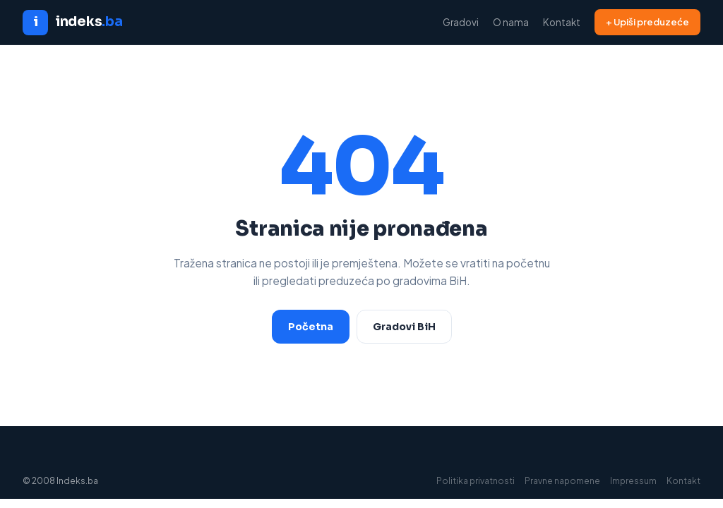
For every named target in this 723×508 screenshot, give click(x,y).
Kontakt (561, 22)
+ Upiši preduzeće (647, 22)
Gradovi (461, 22)
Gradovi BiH (404, 326)
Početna (310, 326)
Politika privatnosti (475, 481)
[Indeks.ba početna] (72, 22)
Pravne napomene (562, 481)
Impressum (633, 481)
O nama (511, 22)
